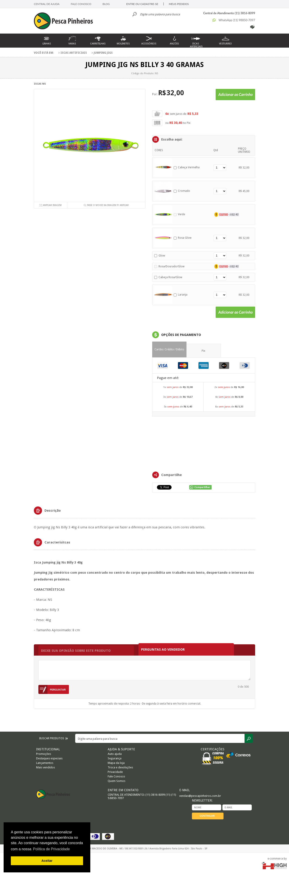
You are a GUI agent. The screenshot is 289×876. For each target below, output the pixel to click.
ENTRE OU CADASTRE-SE (142, 4)
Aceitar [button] (47, 860)
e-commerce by (277, 858)
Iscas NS (40, 83)
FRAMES (203, 443)
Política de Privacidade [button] (51, 849)
